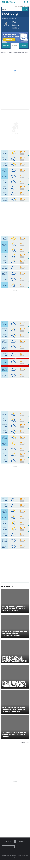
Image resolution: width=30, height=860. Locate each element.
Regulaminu (23, 853)
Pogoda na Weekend (23, 45)
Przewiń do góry (23, 742)
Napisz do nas (8, 841)
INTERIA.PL (24, 855)
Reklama (8, 847)
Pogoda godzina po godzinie (6, 45)
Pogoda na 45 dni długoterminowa (15, 51)
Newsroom (21, 841)
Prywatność (13, 855)
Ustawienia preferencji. (6, 855)
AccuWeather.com (24, 6)
